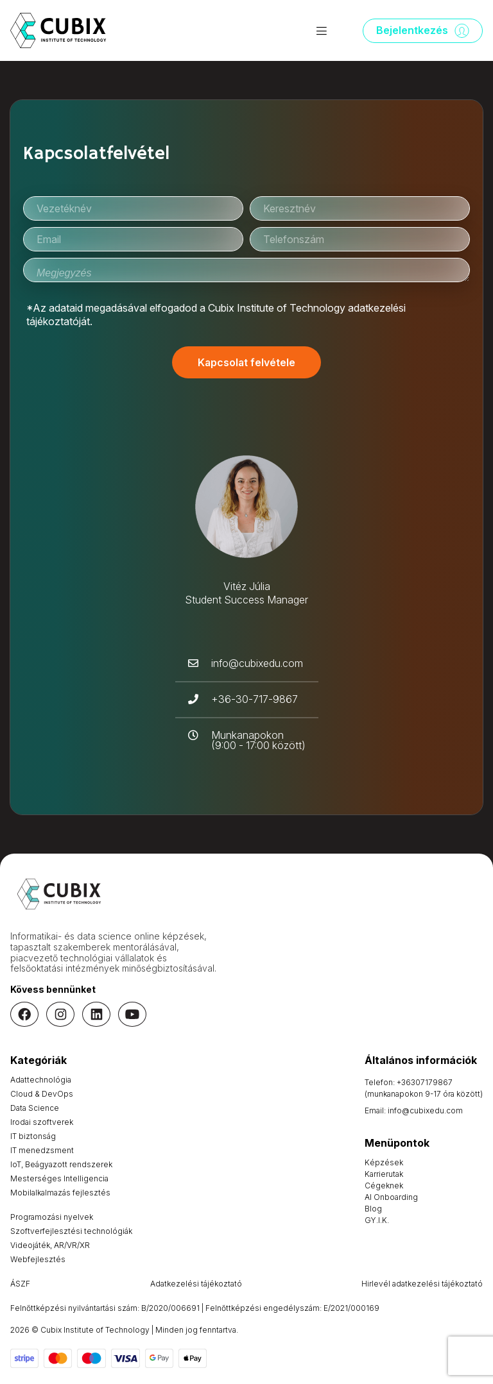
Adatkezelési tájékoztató (196, 1283)
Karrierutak (384, 1174)
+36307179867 (425, 1082)
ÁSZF (20, 1283)
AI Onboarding (391, 1197)
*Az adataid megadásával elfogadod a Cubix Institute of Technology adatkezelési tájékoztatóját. (216, 314)
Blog (373, 1208)
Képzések (384, 1162)
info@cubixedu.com (425, 1110)
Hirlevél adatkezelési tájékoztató (422, 1283)
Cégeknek (384, 1185)
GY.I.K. (377, 1220)
